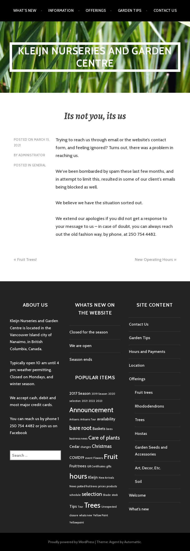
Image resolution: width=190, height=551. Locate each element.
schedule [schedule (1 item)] (75, 495)
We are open (80, 345)
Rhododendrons (149, 406)
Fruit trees (144, 392)
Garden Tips (130, 10)
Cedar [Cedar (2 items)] (74, 446)
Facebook (18, 432)
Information (61, 10)
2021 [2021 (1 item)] (85, 401)
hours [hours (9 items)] (78, 476)
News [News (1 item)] (72, 486)
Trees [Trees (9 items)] (92, 505)
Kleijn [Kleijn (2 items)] (93, 477)
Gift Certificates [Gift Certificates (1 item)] (96, 466)
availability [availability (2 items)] (106, 419)
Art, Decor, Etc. (148, 468)
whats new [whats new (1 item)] (85, 515)
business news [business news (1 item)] (78, 438)
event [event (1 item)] (88, 458)
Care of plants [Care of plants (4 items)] (104, 437)
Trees (139, 419)
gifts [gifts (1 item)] (108, 466)
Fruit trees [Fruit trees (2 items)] (77, 466)
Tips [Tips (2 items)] (73, 506)
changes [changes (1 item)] (85, 447)
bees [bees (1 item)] (109, 429)
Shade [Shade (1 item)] (107, 495)
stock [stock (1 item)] (115, 495)
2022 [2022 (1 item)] (92, 401)
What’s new (24, 10)
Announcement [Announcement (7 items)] (91, 410)
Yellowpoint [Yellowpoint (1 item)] (76, 522)
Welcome (137, 495)
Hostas (141, 433)
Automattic (132, 542)
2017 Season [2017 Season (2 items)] (80, 393)
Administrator (31, 155)
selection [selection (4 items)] (92, 494)
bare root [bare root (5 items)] (80, 427)
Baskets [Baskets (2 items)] (99, 428)
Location (136, 365)
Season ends (80, 359)
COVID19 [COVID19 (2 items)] (76, 457)
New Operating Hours (154, 259)
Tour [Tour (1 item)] (80, 506)
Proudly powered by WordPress (71, 542)
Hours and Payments (147, 351)
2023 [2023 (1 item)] (99, 401)
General (39, 165)
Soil (138, 481)
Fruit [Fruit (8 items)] (111, 456)
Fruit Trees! (27, 259)
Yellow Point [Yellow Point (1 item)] (100, 515)
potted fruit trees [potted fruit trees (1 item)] (87, 486)
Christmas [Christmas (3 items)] (101, 446)
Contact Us (165, 10)
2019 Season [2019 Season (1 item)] (99, 393)
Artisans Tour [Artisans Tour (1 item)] (88, 419)
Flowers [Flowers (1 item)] (98, 458)
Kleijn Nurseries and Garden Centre (95, 57)
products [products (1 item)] (112, 486)
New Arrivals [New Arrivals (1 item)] (106, 477)
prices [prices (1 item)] (102, 486)
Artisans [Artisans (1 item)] (74, 419)
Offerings (96, 10)
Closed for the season (88, 332)
